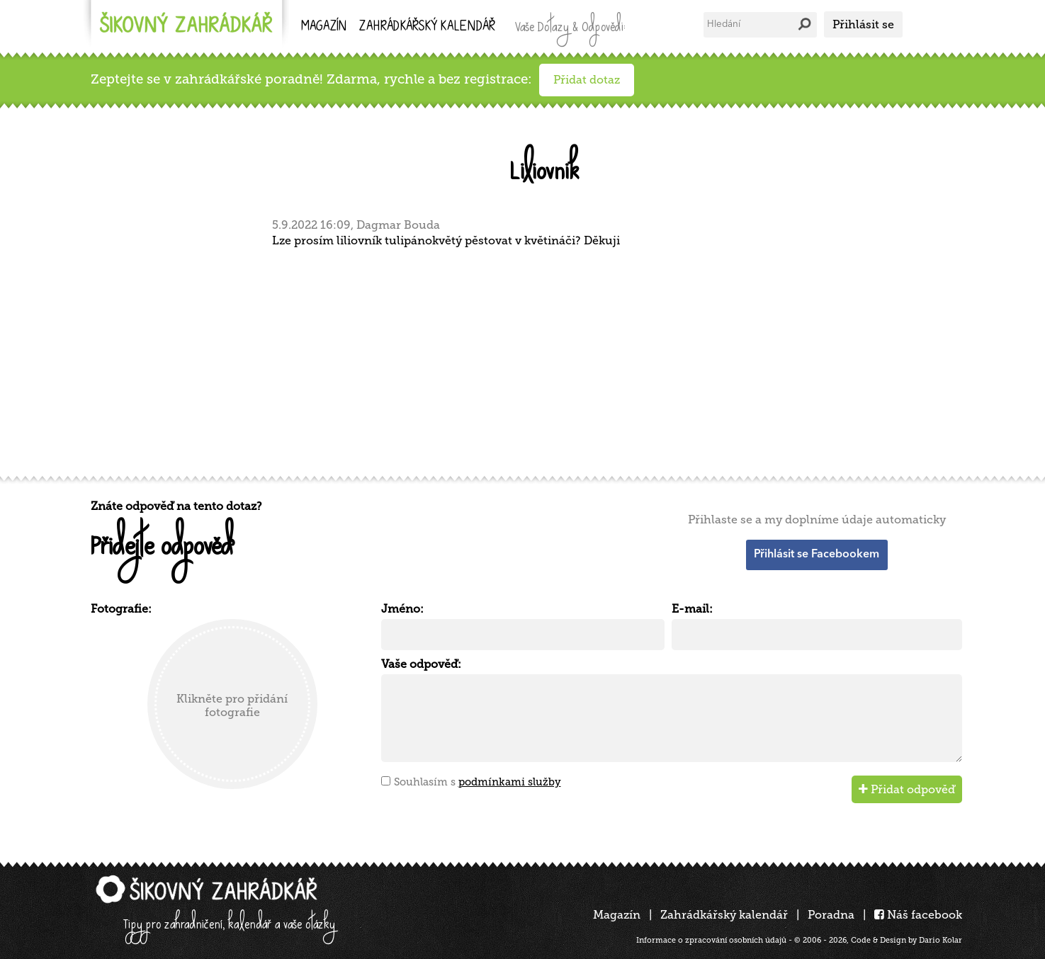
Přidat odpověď (907, 789)
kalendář (427, 27)
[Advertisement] (516, 360)
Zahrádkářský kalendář (724, 914)
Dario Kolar (940, 940)
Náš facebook (918, 914)
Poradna (831, 914)
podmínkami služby (509, 782)
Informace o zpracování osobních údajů (711, 940)
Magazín (323, 27)
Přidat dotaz (586, 79)
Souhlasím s (477, 782)
